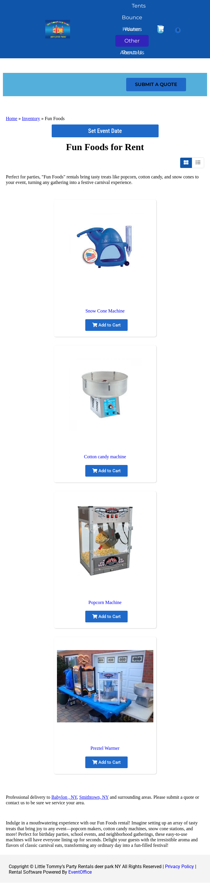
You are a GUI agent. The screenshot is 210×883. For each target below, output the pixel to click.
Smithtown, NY (94, 797)
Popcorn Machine (105, 602)
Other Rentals (132, 42)
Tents (139, 6)
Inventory (31, 118)
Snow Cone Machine (104, 310)
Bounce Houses (132, 18)
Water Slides (132, 30)
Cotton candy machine (105, 456)
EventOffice (80, 872)
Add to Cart (106, 325)
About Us (132, 53)
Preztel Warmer (105, 748)
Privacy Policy (179, 866)
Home (11, 118)
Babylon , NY (64, 797)
